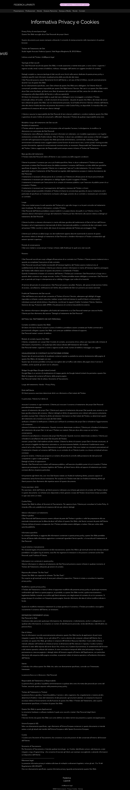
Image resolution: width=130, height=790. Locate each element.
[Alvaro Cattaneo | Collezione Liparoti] (75, 4)
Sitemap (80, 789)
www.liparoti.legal (39, 31)
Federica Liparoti (61, 789)
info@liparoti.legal (67, 785)
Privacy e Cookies (72, 789)
